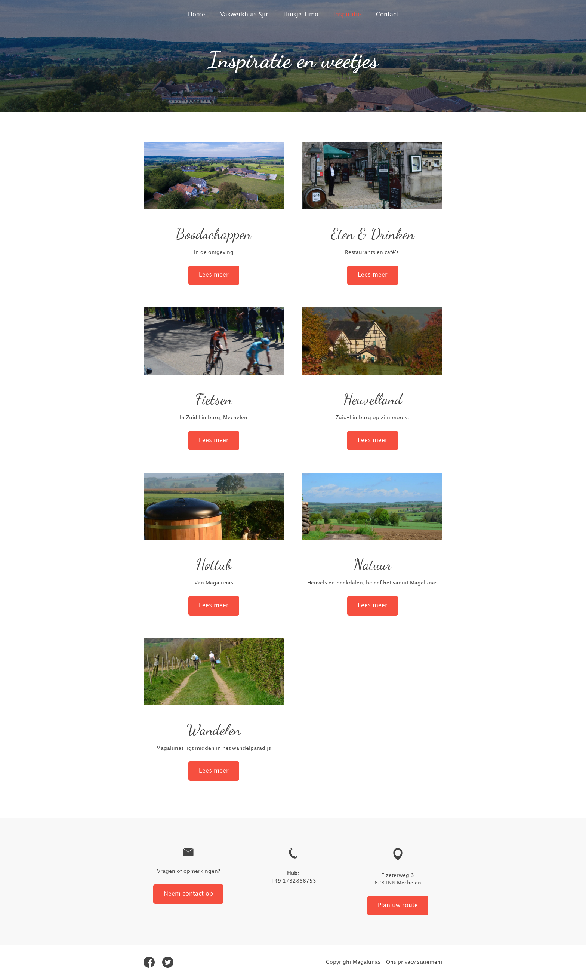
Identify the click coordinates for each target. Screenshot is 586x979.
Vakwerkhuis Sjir (244, 15)
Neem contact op (188, 894)
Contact (387, 15)
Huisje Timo (300, 15)
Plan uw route (398, 905)
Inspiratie (347, 15)
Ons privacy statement (414, 962)
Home (196, 15)
